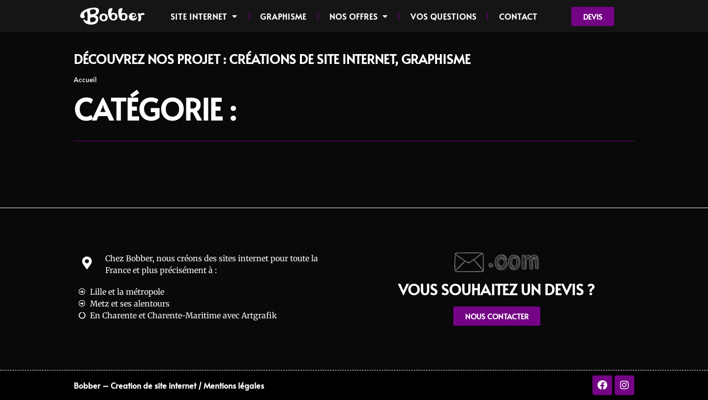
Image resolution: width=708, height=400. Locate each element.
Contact (518, 16)
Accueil (85, 79)
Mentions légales (234, 385)
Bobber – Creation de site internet (135, 385)
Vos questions (443, 16)
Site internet (204, 16)
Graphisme (283, 16)
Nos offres (358, 16)
